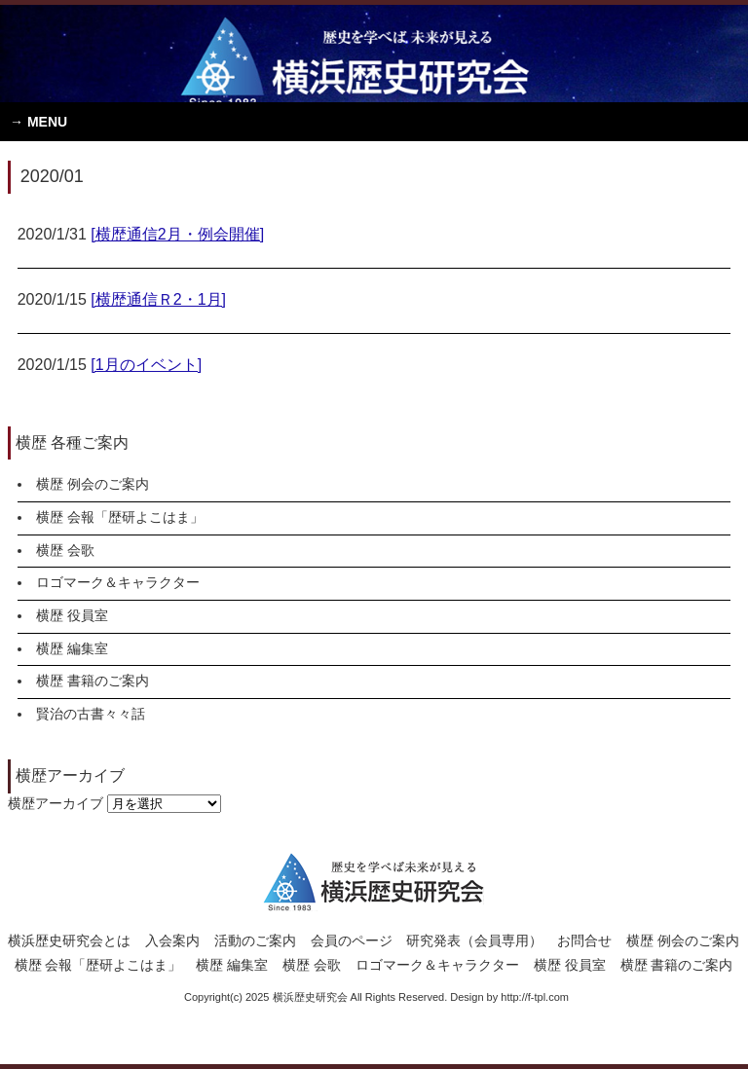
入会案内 (172, 940)
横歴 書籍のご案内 (92, 680)
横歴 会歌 (65, 550)
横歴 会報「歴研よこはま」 (120, 517)
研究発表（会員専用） (474, 940)
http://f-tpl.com (535, 997)
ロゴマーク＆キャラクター (118, 582)
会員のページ (352, 940)
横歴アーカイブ (55, 803)
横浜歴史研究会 (374, 53)
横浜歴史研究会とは (69, 940)
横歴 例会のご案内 (92, 484)
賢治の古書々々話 (90, 713)
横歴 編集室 (72, 648)
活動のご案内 (255, 940)
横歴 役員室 (72, 615)
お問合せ (584, 940)
